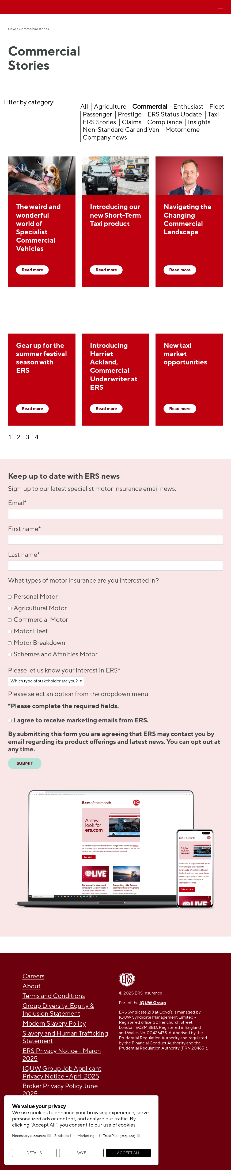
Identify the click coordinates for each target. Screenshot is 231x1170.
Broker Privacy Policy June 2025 (60, 1090)
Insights (199, 122)
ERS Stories (99, 122)
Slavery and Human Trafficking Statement (65, 1037)
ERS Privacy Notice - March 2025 (61, 1055)
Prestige (130, 114)
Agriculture (110, 107)
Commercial (149, 107)
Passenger (97, 114)
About (31, 986)
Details (34, 1153)
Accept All (128, 1153)
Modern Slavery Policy (54, 1023)
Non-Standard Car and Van (121, 130)
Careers (33, 976)
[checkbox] (115, 625)
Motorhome (182, 130)
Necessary (29, 1135)
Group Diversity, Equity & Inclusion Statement (58, 1010)
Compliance (164, 122)
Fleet (216, 107)
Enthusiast (188, 107)
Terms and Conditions (53, 996)
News (12, 29)
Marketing (85, 1135)
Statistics (61, 1135)
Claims (131, 122)
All (84, 107)
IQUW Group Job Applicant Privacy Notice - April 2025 (61, 1073)
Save (81, 1153)
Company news (105, 137)
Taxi (213, 114)
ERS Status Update (174, 114)
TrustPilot (119, 1135)
